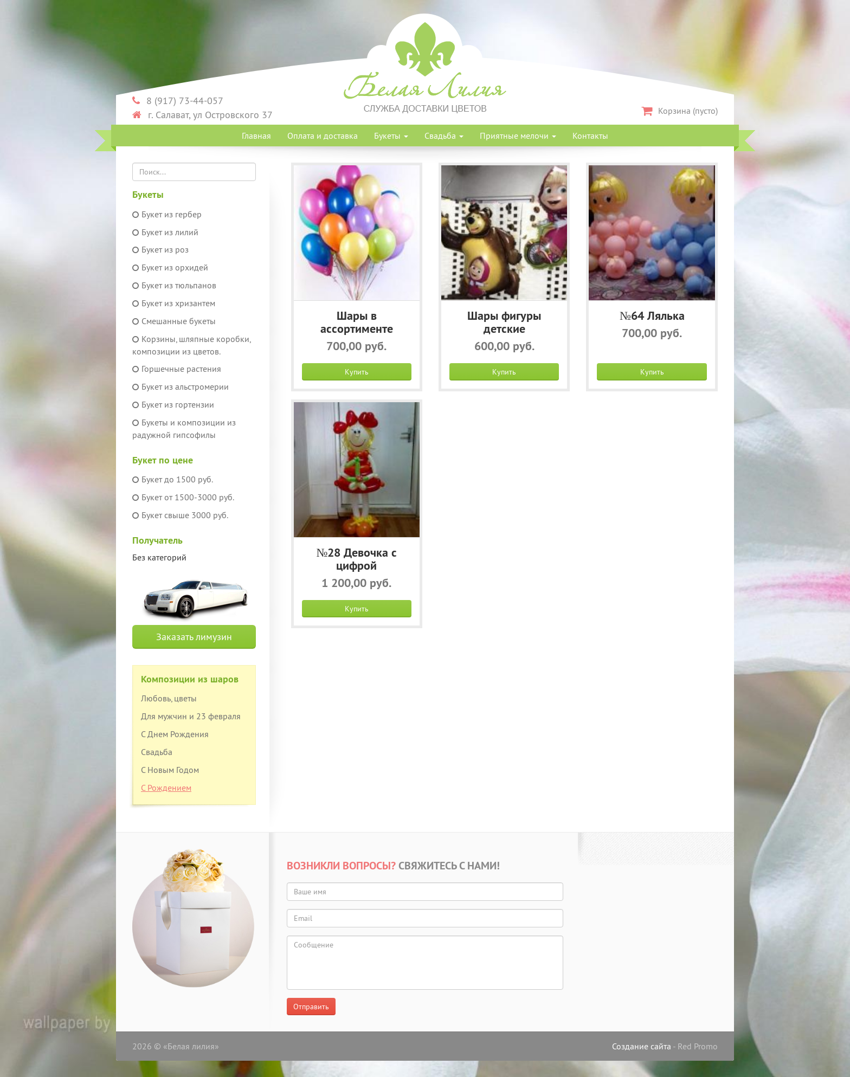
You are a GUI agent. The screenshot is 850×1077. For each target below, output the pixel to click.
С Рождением (166, 787)
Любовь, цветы (169, 698)
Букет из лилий (165, 232)
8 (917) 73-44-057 (177, 100)
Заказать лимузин (194, 636)
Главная (256, 135)
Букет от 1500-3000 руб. (183, 497)
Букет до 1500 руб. (172, 479)
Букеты (391, 135)
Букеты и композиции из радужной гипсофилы (184, 428)
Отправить (311, 1006)
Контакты (590, 135)
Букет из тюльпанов (174, 285)
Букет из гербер (167, 214)
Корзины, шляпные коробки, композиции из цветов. (191, 345)
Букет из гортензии (173, 404)
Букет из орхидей (170, 267)
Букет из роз (160, 249)
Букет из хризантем (173, 303)
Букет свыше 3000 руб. (180, 515)
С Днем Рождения (175, 733)
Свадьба (443, 135)
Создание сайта (641, 1046)
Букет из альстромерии (180, 386)
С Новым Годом (170, 769)
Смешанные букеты (174, 320)
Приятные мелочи (518, 135)
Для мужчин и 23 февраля (191, 716)
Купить (357, 372)
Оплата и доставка (322, 135)
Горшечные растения (176, 368)
